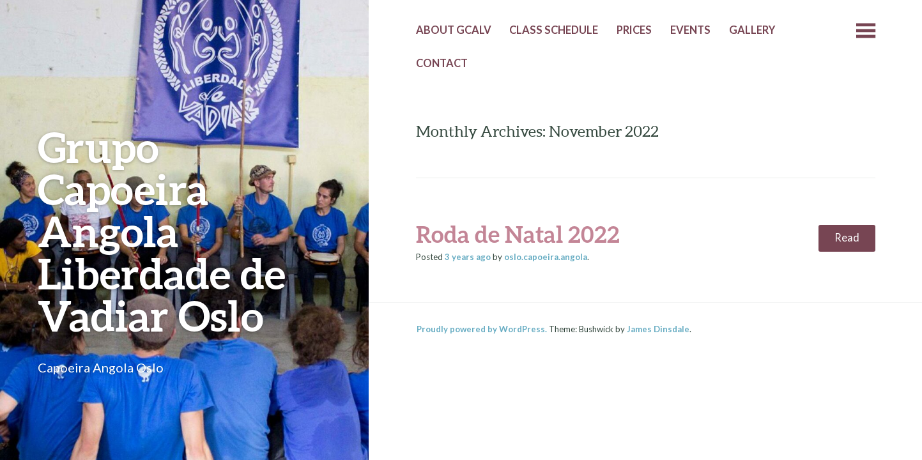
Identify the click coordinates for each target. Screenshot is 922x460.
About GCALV (453, 30)
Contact (442, 63)
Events (690, 30)
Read (846, 237)
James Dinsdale (658, 329)
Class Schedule (553, 30)
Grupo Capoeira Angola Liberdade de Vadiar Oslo (162, 231)
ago (468, 257)
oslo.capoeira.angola (545, 257)
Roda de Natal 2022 (518, 234)
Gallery (752, 30)
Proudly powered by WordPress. (482, 329)
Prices (634, 30)
